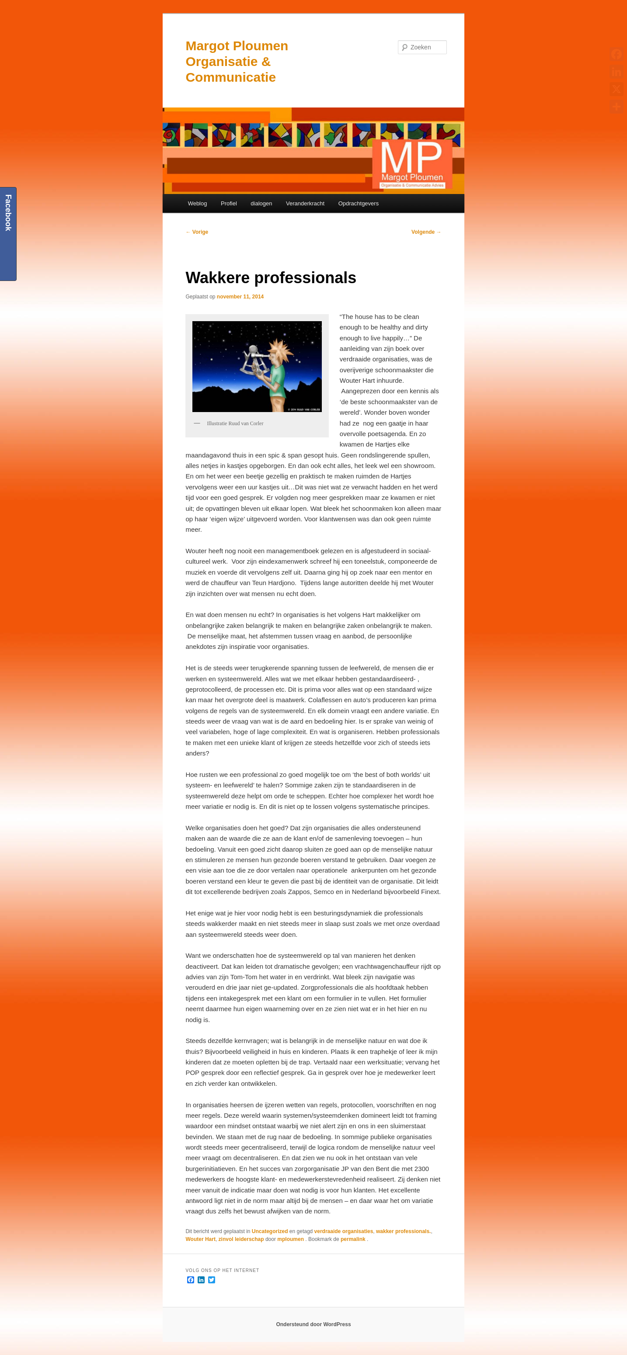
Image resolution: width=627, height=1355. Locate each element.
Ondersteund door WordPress (313, 1324)
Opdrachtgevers (358, 203)
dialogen (261, 203)
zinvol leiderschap (241, 1239)
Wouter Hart (200, 1239)
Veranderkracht (305, 203)
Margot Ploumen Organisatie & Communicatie (236, 61)
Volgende (426, 232)
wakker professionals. (403, 1231)
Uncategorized (270, 1231)
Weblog (197, 203)
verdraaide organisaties (343, 1231)
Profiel (229, 203)
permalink (354, 1239)
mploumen (291, 1239)
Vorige (196, 232)
